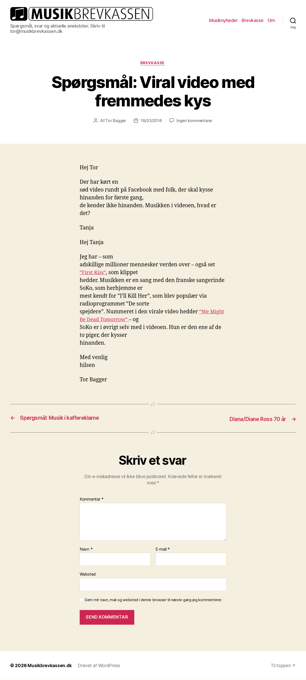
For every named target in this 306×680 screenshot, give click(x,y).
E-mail (163, 549)
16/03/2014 (151, 121)
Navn (86, 549)
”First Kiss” (93, 273)
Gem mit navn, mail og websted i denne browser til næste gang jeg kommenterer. (153, 600)
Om (271, 20)
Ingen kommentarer (195, 121)
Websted (88, 574)
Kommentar (92, 499)
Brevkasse (253, 20)
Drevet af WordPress (100, 665)
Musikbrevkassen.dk (50, 665)
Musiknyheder (223, 20)
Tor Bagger (115, 121)
